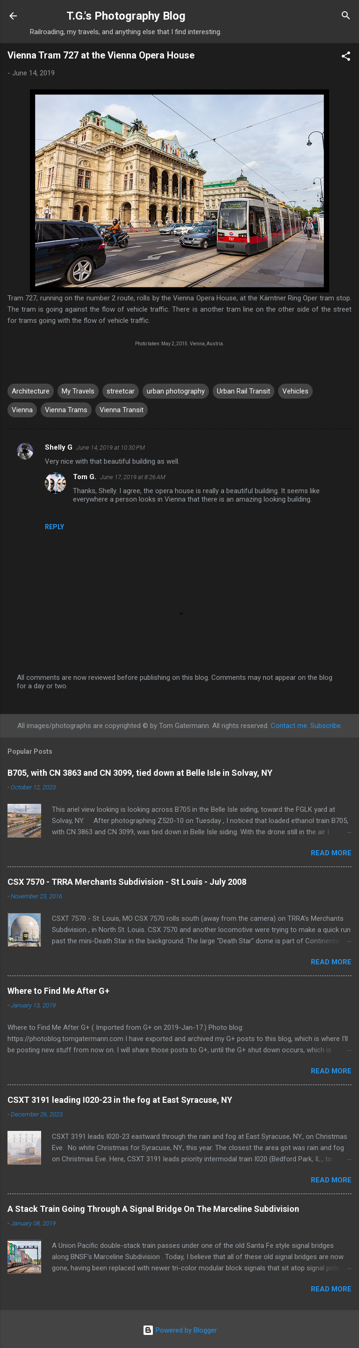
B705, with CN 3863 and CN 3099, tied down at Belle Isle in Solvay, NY (140, 773)
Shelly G (58, 447)
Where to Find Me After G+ (58, 991)
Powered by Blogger (180, 1330)
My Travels (78, 391)
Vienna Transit (122, 410)
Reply (54, 527)
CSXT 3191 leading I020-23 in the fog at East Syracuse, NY (119, 1100)
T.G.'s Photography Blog (126, 15)
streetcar (121, 391)
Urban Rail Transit (243, 391)
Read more (331, 853)
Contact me (289, 725)
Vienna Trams (66, 410)
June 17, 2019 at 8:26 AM (132, 477)
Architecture (31, 391)
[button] (346, 58)
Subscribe (325, 725)
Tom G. (84, 477)
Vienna (22, 410)
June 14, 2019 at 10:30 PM (110, 447)
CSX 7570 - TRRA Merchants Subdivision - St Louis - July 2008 (126, 882)
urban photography (176, 391)
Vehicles (295, 391)
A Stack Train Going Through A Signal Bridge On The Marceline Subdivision (153, 1209)
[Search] (346, 17)
